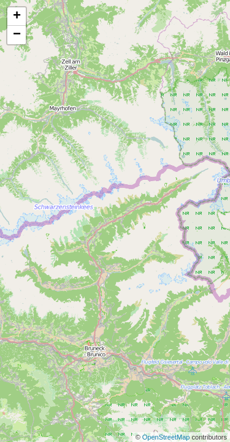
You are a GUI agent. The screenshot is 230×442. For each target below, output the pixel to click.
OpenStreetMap (167, 437)
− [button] (17, 35)
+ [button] (17, 16)
